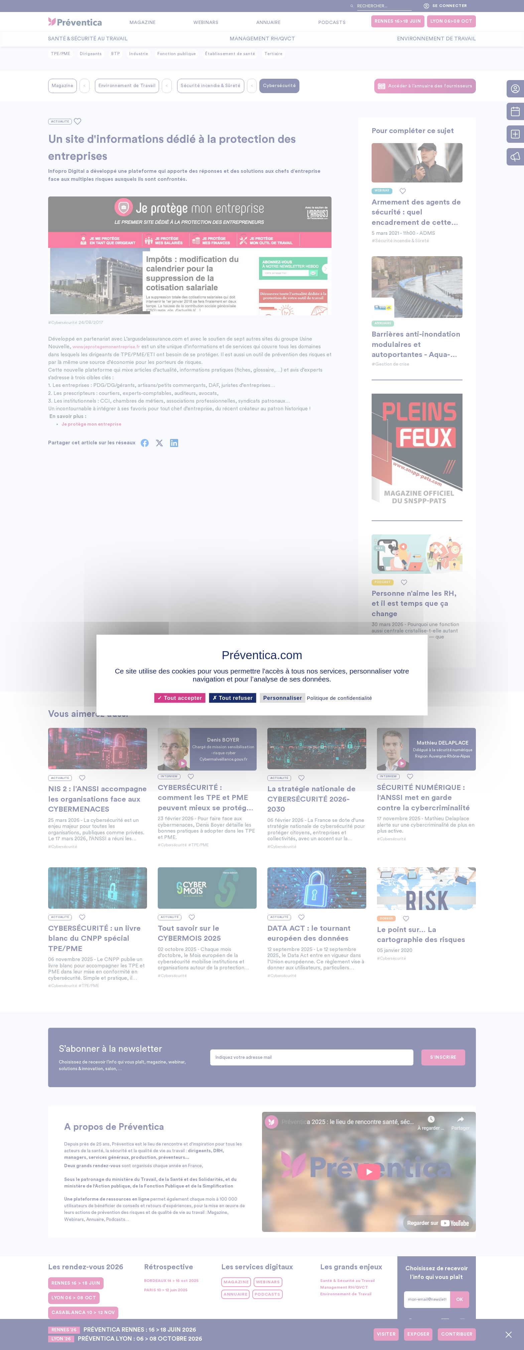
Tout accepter (179, 698)
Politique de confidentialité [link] (339, 698)
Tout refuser (233, 698)
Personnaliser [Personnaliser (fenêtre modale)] (282, 698)
